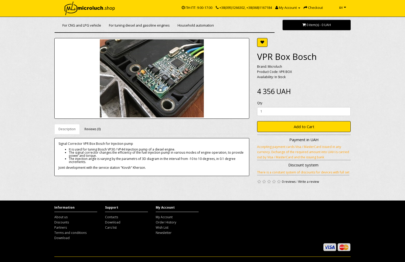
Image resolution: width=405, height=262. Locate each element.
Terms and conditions (70, 232)
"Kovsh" (126, 167)
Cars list (111, 227)
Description (67, 129)
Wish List (162, 227)
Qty (259, 103)
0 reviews (289, 181)
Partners (60, 227)
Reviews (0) (92, 129)
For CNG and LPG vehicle (81, 25)
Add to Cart (304, 126)
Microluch (275, 66)
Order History (166, 222)
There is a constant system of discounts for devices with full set (303, 172)
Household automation (196, 25)
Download (62, 238)
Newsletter (164, 232)
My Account (164, 217)
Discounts (61, 222)
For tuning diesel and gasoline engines (139, 25)
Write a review (308, 181)
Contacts (111, 217)
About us (61, 217)
